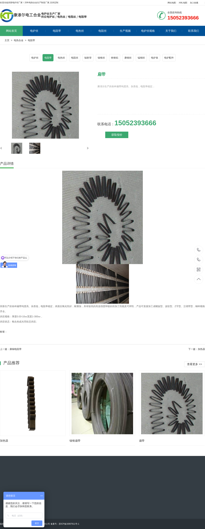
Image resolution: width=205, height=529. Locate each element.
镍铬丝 (101, 57)
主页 (7, 40)
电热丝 (83, 30)
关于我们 (173, 30)
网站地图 (172, 3)
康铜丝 (128, 57)
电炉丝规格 (150, 30)
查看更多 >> (194, 364)
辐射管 (88, 57)
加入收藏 (194, 3)
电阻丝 (106, 30)
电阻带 (60, 30)
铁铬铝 (114, 57)
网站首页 (11, 30)
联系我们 (193, 30)
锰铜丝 (141, 57)
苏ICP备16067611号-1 (69, 524)
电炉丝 (38, 30)
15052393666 (198, 250)
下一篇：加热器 (196, 349)
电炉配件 (169, 57)
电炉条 (154, 57)
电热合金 (18, 40)
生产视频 (128, 30)
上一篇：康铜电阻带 (11, 349)
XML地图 (183, 3)
